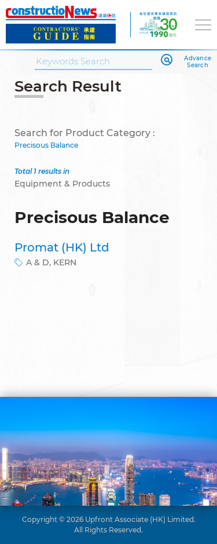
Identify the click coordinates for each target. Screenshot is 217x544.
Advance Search (197, 62)
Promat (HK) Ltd (61, 247)
